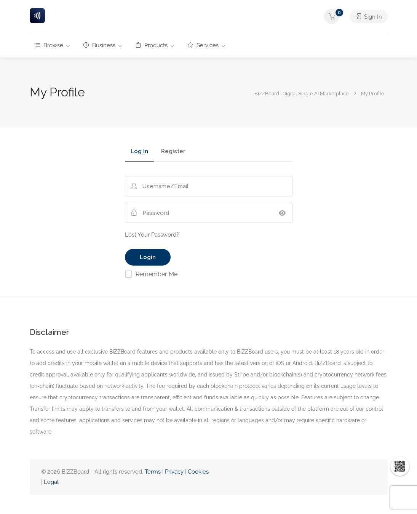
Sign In (368, 16)
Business (99, 45)
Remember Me (156, 274)
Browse (49, 45)
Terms (153, 471)
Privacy (175, 471)
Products (152, 45)
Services (203, 45)
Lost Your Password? (152, 234)
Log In (139, 152)
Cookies (198, 471)
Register (173, 152)
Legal (51, 482)
